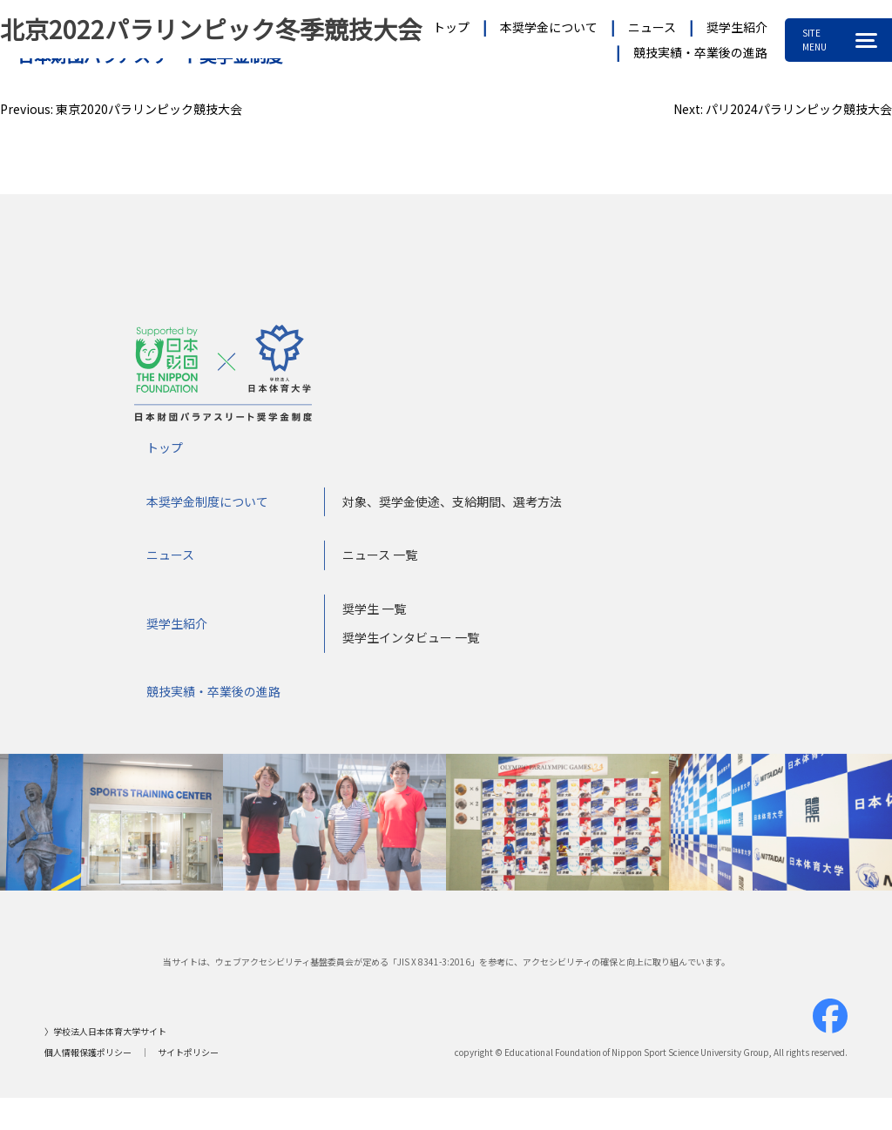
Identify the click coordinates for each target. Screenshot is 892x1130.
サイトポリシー (188, 1057)
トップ (451, 27)
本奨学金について (549, 27)
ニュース (652, 27)
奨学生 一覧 (374, 613)
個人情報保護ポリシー (88, 1057)
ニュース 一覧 (379, 559)
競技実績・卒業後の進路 (700, 52)
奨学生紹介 (736, 27)
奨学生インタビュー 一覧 (410, 642)
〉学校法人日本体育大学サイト (105, 1036)
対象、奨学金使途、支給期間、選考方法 (452, 506)
